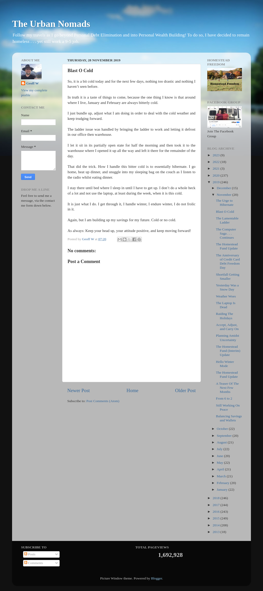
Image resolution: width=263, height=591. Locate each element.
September (224, 436)
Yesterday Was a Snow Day (227, 287)
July (220, 449)
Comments (33, 563)
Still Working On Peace (228, 407)
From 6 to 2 (224, 398)
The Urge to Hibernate (224, 203)
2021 (216, 168)
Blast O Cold (225, 212)
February (223, 483)
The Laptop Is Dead (226, 305)
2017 (216, 505)
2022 (216, 162)
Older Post (185, 390)
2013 (216, 532)
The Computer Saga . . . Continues (226, 233)
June (220, 456)
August (222, 442)
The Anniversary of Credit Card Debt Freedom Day (228, 261)
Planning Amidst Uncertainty (227, 338)
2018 (216, 498)
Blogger (156, 578)
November (224, 195)
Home (132, 390)
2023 (216, 155)
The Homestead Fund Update (227, 246)
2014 (216, 525)
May (220, 462)
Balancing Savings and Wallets (229, 418)
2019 (216, 182)
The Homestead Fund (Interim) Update (228, 351)
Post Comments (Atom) (102, 401)
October (223, 429)
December (224, 188)
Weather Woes (226, 296)
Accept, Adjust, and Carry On (227, 327)
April (221, 469)
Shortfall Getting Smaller (227, 276)
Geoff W (32, 83)
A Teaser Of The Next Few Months (227, 388)
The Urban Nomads (51, 24)
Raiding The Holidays (224, 316)
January (222, 489)
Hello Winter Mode (225, 364)
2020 (216, 175)
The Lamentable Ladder (227, 220)
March (222, 476)
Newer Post (78, 390)
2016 (216, 512)
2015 (216, 518)
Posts (29, 554)
